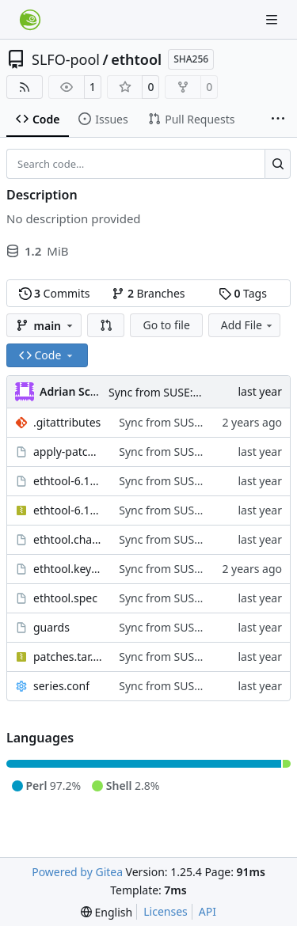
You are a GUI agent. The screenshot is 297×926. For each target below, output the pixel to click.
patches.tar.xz (68, 656)
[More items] (278, 119)
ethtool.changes (68, 539)
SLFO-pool (66, 59)
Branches (148, 293)
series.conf (61, 685)
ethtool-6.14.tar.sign (68, 480)
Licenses (165, 911)
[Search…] (278, 164)
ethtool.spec (65, 597)
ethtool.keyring (68, 568)
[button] (106, 325)
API (207, 911)
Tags (243, 293)
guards (51, 627)
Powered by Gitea (77, 871)
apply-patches (68, 451)
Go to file (166, 324)
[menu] (106, 912)
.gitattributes (67, 422)
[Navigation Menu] (273, 19)
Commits (54, 293)
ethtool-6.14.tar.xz (68, 510)
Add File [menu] (248, 324)
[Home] (30, 20)
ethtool (136, 59)
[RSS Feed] (24, 87)
